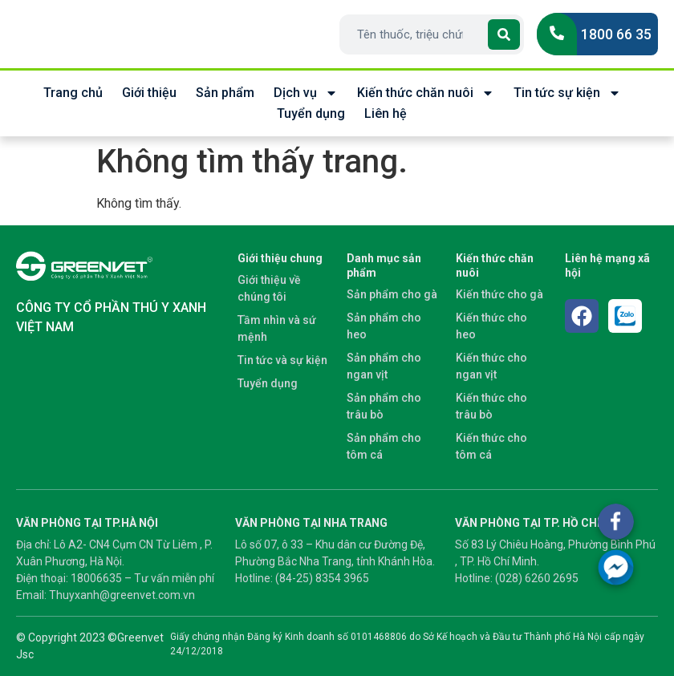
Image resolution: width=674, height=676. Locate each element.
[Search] (504, 34)
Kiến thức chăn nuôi (425, 93)
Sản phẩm (225, 92)
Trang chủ (73, 92)
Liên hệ (385, 113)
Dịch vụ (306, 93)
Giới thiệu (149, 92)
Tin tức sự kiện (567, 93)
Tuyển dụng (311, 113)
